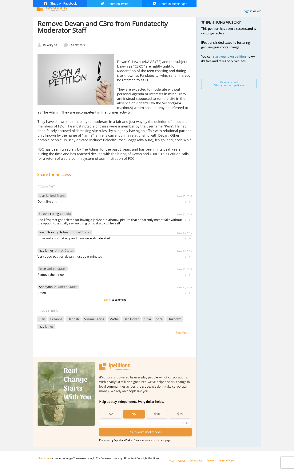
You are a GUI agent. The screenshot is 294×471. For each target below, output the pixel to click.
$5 (134, 414)
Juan (42, 195)
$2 (111, 414)
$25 (180, 414)
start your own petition (229, 57)
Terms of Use (226, 460)
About (181, 460)
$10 (157, 414)
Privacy (211, 460)
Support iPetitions (145, 432)
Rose (42, 268)
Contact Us (195, 460)
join (259, 11)
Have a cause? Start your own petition (229, 84)
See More (182, 333)
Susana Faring (49, 213)
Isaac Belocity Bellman (54, 232)
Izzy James (46, 250)
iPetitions (43, 458)
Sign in (248, 11)
